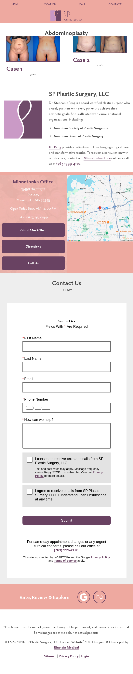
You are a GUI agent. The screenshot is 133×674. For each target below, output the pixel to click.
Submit (66, 520)
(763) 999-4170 (68, 168)
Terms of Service (65, 560)
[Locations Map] (100, 208)
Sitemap (50, 656)
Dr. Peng (55, 151)
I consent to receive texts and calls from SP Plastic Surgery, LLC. (71, 467)
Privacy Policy (100, 557)
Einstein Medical (66, 648)
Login (85, 656)
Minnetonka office (97, 162)
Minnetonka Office (33, 181)
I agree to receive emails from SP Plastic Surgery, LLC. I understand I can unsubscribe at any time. (70, 495)
